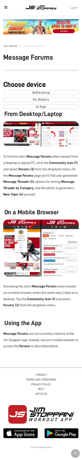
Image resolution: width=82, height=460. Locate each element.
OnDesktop (41, 92)
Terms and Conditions (41, 379)
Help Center (10, 46)
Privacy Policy (41, 384)
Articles (41, 393)
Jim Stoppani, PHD (41, 7)
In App (41, 106)
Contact (41, 374)
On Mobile (41, 99)
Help (41, 389)
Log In (74, 7)
